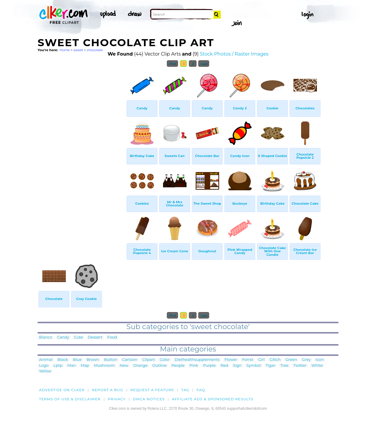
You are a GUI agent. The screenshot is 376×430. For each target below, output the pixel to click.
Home (65, 50)
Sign (237, 366)
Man (71, 366)
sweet (78, 50)
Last (203, 63)
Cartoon (129, 360)
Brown (93, 360)
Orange (140, 366)
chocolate (95, 50)
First (172, 63)
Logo (43, 366)
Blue (77, 360)
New (124, 366)
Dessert (95, 337)
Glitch (275, 360)
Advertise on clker (62, 390)
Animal (46, 360)
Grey (306, 360)
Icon (320, 360)
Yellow (45, 371)
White (317, 366)
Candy (63, 337)
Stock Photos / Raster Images (234, 54)
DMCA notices (149, 399)
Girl (261, 360)
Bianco (45, 337)
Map (85, 366)
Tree (284, 366)
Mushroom (104, 366)
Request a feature (152, 390)
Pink (193, 366)
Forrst (247, 360)
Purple (209, 366)
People (178, 366)
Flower (230, 360)
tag (185, 390)
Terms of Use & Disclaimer (70, 399)
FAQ (201, 390)
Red (224, 366)
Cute (78, 337)
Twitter (299, 366)
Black (63, 360)
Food (112, 337)
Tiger (270, 366)
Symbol (253, 366)
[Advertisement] (82, 158)
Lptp (57, 366)
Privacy (117, 399)
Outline (159, 366)
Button (110, 360)
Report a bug (107, 390)
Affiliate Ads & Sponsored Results (212, 399)
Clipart (148, 360)
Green (291, 360)
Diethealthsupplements (197, 360)
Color (164, 360)
